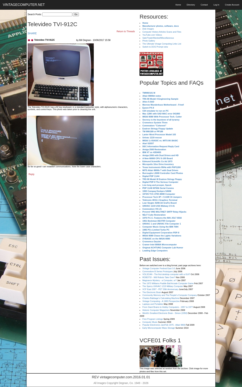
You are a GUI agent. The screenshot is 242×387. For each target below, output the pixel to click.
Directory (191, 5)
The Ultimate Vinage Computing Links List (161, 44)
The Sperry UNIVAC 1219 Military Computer (162, 286)
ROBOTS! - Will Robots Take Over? (158, 277)
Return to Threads (126, 31)
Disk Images (148, 29)
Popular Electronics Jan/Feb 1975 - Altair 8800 (163, 325)
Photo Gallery (148, 41)
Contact (204, 5)
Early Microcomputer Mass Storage (158, 328)
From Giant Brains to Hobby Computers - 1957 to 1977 (167, 307)
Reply (31, 174)
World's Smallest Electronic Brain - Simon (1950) (164, 313)
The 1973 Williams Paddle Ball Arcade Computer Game (168, 283)
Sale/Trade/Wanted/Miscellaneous (158, 38)
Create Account (232, 5)
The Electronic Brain (151, 292)
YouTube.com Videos (152, 35)
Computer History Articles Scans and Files (161, 32)
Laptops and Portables (152, 304)
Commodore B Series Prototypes (157, 271)
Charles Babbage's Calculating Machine (160, 298)
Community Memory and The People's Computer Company (169, 295)
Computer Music (149, 322)
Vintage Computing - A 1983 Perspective (161, 301)
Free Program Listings (152, 319)
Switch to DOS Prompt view (155, 47)
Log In (216, 5)
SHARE (32, 33)
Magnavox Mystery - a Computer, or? (159, 280)
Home (178, 5)
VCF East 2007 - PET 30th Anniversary (160, 289)
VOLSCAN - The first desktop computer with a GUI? (166, 274)
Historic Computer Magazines (156, 310)
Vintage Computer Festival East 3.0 (158, 268)
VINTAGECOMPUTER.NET (24, 5)
